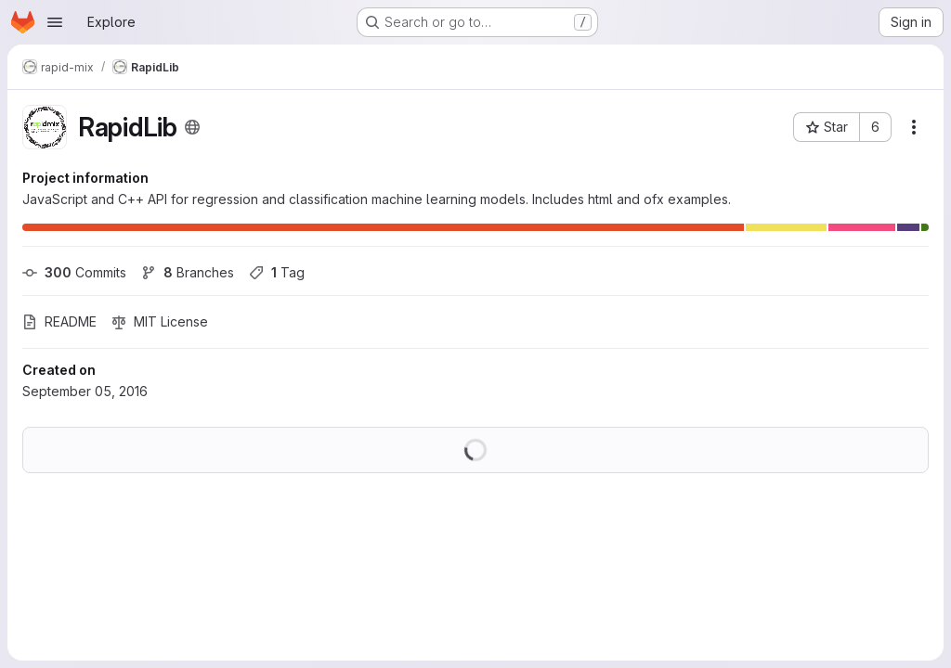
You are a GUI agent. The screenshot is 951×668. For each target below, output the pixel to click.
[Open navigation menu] (55, 22)
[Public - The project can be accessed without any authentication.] (192, 127)
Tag (277, 272)
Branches (187, 272)
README (59, 321)
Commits (74, 272)
